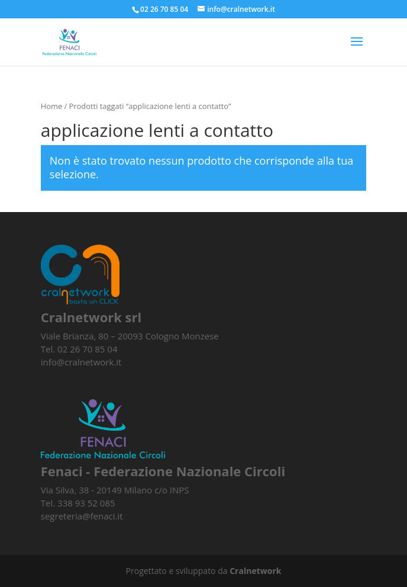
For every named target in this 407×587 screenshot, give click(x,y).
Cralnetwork (255, 570)
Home (51, 106)
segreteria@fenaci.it (82, 516)
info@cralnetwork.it (81, 362)
